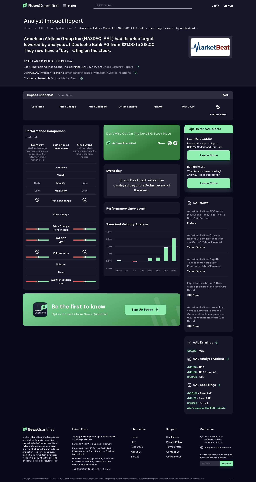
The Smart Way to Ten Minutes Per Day (91, 468)
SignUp (228, 6)
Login (215, 6)
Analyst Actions (61, 28)
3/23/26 (192, 377)
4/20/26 (192, 393)
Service (135, 456)
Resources (137, 446)
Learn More (209, 155)
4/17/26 (192, 398)
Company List (174, 456)
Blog (133, 441)
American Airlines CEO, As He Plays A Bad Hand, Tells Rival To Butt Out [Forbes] (206, 215)
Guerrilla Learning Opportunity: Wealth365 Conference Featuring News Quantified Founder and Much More (93, 461)
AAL (41, 28)
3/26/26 (192, 403)
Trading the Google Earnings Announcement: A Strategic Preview (94, 438)
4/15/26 (192, 367)
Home (27, 28)
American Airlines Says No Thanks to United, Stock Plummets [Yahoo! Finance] (204, 263)
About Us (136, 451)
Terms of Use (173, 446)
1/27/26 (191, 350)
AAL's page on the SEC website (206, 408)
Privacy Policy (174, 441)
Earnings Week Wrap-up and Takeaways (92, 443)
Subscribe (226, 463)
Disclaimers (172, 437)
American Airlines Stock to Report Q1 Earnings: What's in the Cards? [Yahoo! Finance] (205, 239)
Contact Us (172, 451)
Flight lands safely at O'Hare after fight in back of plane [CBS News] (206, 287)
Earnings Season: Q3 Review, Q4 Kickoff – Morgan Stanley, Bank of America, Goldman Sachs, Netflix (93, 451)
